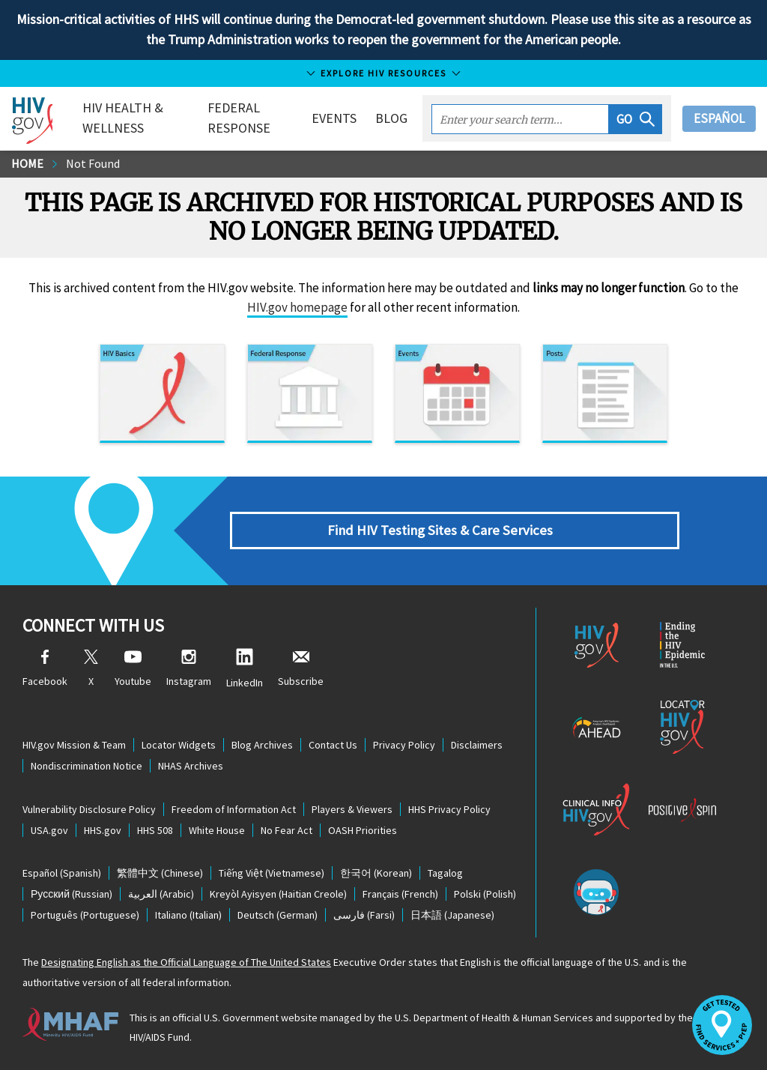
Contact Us (333, 745)
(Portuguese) (85, 915)
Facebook (44, 669)
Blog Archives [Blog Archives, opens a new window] (262, 745)
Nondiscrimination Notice (86, 766)
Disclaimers (477, 745)
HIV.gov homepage (297, 307)
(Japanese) (452, 915)
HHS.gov (102, 830)
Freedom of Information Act (234, 809)
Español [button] (719, 118)
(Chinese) (160, 873)
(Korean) (376, 873)
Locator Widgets (179, 745)
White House (217, 830)
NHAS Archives (190, 766)
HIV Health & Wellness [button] (122, 117)
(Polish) (485, 894)
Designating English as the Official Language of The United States (186, 962)
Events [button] (334, 118)
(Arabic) (161, 894)
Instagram (188, 669)
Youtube (133, 669)
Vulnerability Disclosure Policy (89, 809)
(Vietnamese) (271, 873)
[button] (635, 119)
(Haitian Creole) (278, 894)
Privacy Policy (404, 745)
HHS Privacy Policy (449, 809)
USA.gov (49, 830)
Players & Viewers (352, 809)
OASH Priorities (362, 830)
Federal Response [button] (238, 117)
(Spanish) (61, 873)
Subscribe (301, 669)
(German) (277, 915)
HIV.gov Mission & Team (74, 745)
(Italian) (188, 915)
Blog (391, 118)
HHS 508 (155, 830)
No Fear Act (286, 830)
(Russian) (71, 894)
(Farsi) (364, 915)
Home (27, 163)
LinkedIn (244, 668)
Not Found (93, 163)
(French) (400, 894)
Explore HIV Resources (383, 73)
